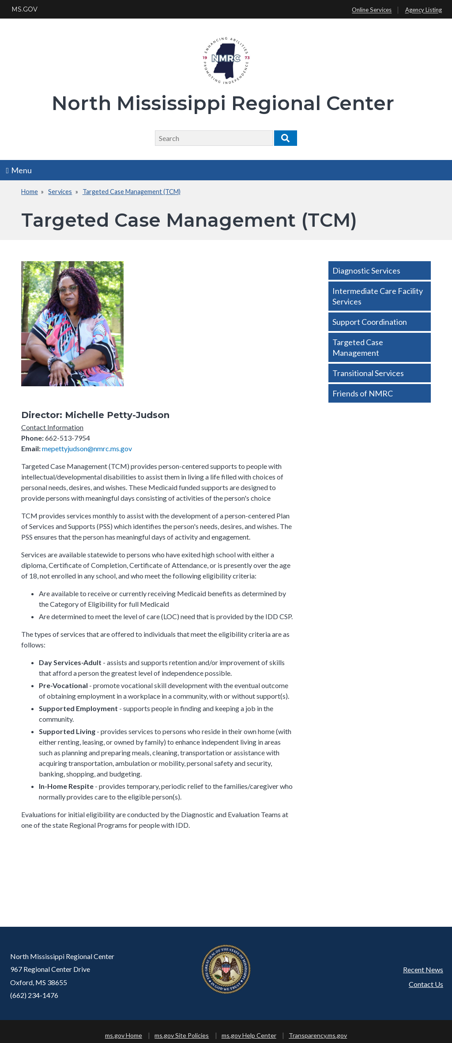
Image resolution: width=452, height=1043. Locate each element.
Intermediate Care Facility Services (377, 296)
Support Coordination (369, 322)
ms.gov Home (123, 1035)
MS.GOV (24, 9)
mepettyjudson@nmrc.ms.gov (87, 448)
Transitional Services (368, 373)
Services (60, 191)
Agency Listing (423, 10)
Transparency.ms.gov (318, 1035)
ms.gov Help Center (249, 1035)
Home (29, 191)
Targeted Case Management (357, 347)
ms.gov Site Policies (181, 1035)
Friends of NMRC (362, 393)
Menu (19, 170)
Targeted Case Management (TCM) (132, 191)
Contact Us (426, 984)
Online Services (372, 10)
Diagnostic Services (366, 270)
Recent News (423, 969)
